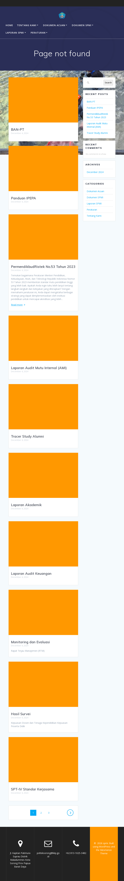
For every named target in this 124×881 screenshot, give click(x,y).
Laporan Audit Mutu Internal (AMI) (39, 368)
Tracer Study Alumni (27, 436)
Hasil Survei (21, 714)
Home (9, 25)
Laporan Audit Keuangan (31, 573)
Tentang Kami (26, 25)
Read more (17, 304)
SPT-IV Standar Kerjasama (32, 789)
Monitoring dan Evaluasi (30, 642)
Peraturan (38, 32)
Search (108, 82)
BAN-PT (17, 129)
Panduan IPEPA (23, 198)
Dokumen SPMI (81, 25)
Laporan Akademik (26, 505)
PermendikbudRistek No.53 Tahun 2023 (43, 266)
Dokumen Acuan (54, 25)
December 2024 (95, 172)
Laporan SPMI (15, 32)
